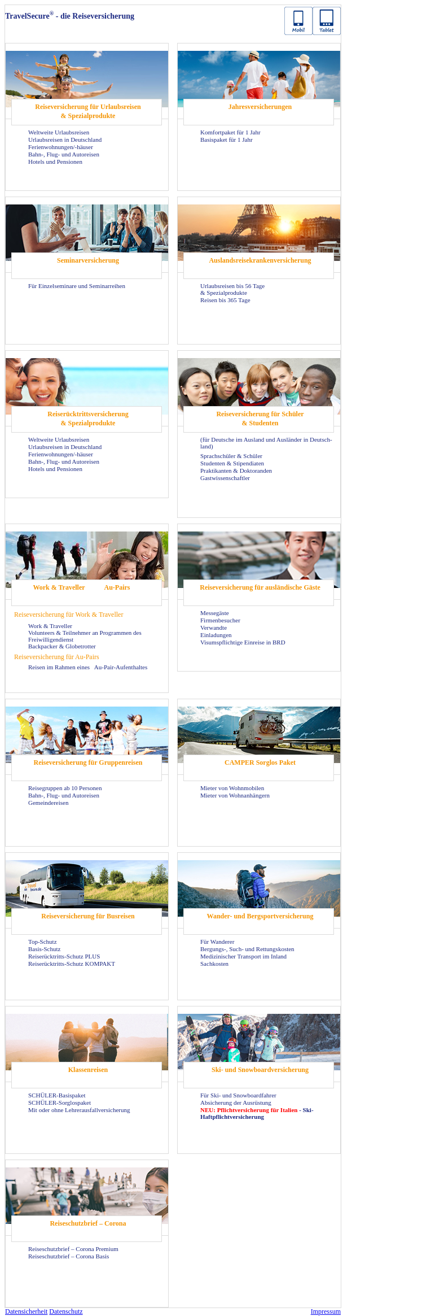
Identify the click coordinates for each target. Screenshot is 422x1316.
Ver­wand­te (213, 627)
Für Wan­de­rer (217, 941)
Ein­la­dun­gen (216, 634)
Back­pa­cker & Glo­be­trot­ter (62, 646)
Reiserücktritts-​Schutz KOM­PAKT (71, 963)
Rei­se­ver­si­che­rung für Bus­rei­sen (88, 916)
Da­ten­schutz (65, 1311)
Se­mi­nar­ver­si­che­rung (88, 260)
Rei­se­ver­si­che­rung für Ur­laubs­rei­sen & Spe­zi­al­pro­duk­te (88, 111)
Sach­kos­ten (214, 963)
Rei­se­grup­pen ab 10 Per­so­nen (65, 788)
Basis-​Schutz (44, 948)
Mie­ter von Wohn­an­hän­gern (235, 795)
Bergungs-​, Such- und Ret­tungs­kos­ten (247, 948)
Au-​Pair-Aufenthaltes (120, 667)
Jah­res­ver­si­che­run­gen (260, 107)
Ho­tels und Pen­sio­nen (55, 161)
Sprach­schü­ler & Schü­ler (231, 455)
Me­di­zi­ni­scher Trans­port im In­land (243, 956)
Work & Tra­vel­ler (59, 587)
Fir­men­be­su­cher (220, 620)
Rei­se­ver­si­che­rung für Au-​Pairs (56, 657)
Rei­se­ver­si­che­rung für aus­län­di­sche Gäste (260, 587)
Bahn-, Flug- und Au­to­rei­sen (63, 154)
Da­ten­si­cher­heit (26, 1311)
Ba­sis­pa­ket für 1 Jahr (226, 139)
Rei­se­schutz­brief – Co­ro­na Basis (68, 1256)
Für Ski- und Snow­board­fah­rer (238, 1095)
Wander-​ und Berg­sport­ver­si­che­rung (260, 916)
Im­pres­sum (326, 1311)
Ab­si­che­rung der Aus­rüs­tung (235, 1102)
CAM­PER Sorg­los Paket (260, 762)
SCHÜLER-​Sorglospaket (59, 1102)
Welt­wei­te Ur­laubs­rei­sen (58, 132)
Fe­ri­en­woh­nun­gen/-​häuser (60, 146)
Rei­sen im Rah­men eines (59, 667)
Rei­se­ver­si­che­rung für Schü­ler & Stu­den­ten (260, 418)
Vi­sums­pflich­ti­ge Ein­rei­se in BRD (242, 642)
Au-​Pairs (117, 587)
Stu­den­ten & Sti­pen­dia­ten (232, 463)
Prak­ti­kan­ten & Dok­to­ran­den (236, 470)
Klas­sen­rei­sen (88, 1070)
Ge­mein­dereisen (48, 802)
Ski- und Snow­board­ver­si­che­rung (260, 1070)
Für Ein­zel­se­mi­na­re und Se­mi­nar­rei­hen (76, 285)
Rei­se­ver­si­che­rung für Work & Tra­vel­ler (68, 614)
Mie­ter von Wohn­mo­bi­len (232, 788)
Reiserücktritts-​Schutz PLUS (64, 956)
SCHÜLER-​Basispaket (56, 1095)
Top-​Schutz (42, 941)
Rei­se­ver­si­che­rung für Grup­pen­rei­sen (88, 762)
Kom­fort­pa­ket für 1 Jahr (230, 132)
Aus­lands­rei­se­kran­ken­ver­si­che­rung (260, 260)
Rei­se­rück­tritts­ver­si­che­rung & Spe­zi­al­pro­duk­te (87, 418)
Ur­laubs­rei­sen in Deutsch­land (65, 139)
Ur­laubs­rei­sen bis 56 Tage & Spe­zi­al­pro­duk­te (232, 289)
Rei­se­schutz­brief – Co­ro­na (88, 1223)
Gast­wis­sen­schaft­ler (225, 477)
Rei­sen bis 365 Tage (225, 300)
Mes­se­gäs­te (214, 612)
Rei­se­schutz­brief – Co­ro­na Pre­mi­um (73, 1248)
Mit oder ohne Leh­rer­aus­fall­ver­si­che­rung (79, 1109)
